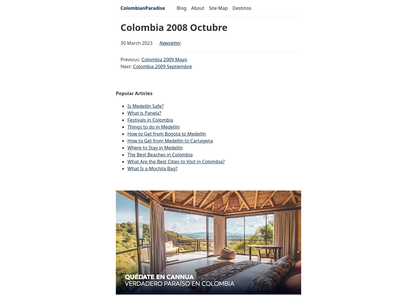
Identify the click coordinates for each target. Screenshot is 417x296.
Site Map (218, 8)
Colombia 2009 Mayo (164, 59)
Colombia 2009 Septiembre (162, 66)
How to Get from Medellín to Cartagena (170, 141)
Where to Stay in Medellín (155, 148)
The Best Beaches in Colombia (160, 154)
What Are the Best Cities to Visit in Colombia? (176, 161)
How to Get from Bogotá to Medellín (166, 134)
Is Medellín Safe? (145, 106)
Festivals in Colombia (150, 120)
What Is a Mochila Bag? (152, 168)
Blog (181, 8)
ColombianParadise (142, 8)
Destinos (242, 8)
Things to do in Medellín (153, 127)
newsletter (170, 43)
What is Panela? (144, 113)
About (197, 8)
